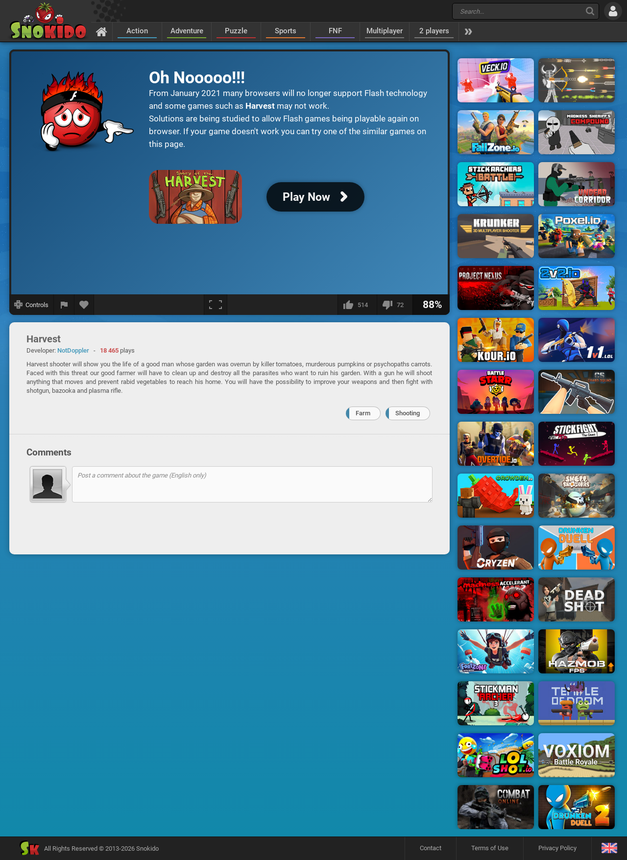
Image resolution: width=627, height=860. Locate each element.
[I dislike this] (394, 304)
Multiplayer (384, 30)
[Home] (101, 31)
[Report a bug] (64, 304)
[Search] (590, 11)
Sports (285, 30)
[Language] (609, 848)
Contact (430, 848)
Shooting (407, 413)
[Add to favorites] (84, 304)
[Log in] (613, 11)
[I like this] (357, 304)
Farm (363, 413)
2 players (434, 30)
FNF (335, 30)
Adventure (186, 30)
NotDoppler (73, 350)
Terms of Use (489, 848)
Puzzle (236, 30)
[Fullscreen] (215, 304)
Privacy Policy (557, 848)
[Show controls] (31, 304)
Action (137, 30)
